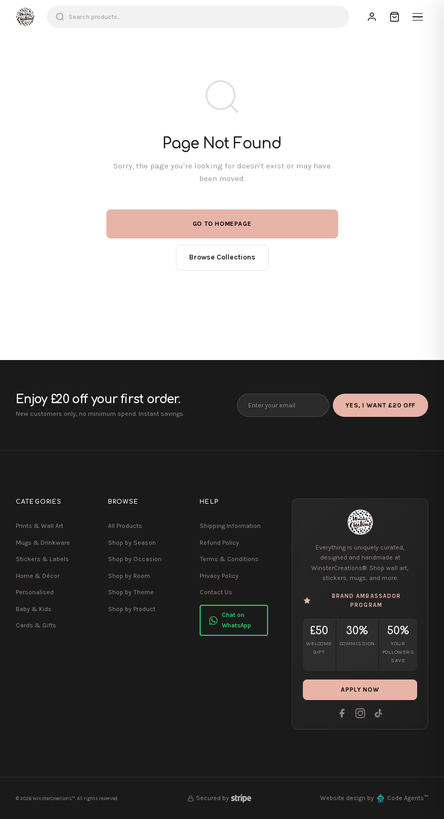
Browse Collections (222, 257)
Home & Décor (38, 576)
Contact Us (216, 592)
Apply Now (360, 689)
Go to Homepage (222, 223)
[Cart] (394, 16)
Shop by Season (132, 542)
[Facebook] (342, 713)
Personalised (35, 592)
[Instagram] (360, 713)
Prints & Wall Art (39, 526)
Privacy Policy (219, 576)
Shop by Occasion (135, 559)
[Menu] (417, 16)
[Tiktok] (378, 713)
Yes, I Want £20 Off (381, 405)
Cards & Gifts (36, 625)
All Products (125, 526)
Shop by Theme (131, 592)
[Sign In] (371, 16)
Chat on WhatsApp (230, 620)
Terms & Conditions (229, 559)
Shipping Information (230, 526)
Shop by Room (129, 576)
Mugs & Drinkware (43, 542)
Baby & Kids (34, 609)
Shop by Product (131, 609)
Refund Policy (219, 542)
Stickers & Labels (42, 559)
